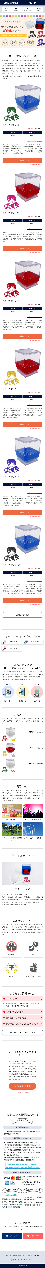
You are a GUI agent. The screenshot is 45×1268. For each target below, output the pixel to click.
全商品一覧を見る (22, 615)
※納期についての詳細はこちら (34, 141)
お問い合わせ (11, 1236)
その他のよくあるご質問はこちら (22, 1032)
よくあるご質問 (33, 1236)
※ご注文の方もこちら (35, 164)
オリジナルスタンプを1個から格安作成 (11, 2)
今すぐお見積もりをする (22, 160)
